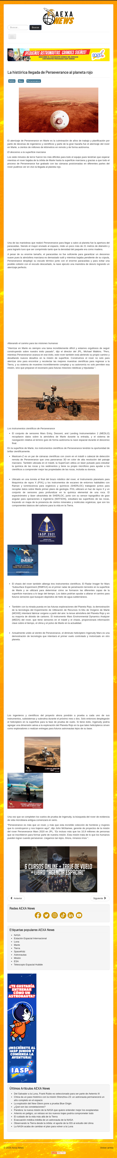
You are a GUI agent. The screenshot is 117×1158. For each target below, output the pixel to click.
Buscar (35, 27)
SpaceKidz (19, 951)
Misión (17, 958)
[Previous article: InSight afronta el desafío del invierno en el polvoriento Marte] (16, 898)
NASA (12, 81)
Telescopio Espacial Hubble (28, 964)
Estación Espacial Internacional (30, 938)
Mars (21, 81)
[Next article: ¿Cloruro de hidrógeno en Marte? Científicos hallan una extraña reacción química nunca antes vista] (100, 898)
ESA (16, 961)
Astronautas (20, 954)
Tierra (17, 948)
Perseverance (33, 81)
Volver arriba (106, 1147)
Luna (16, 941)
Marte (17, 945)
